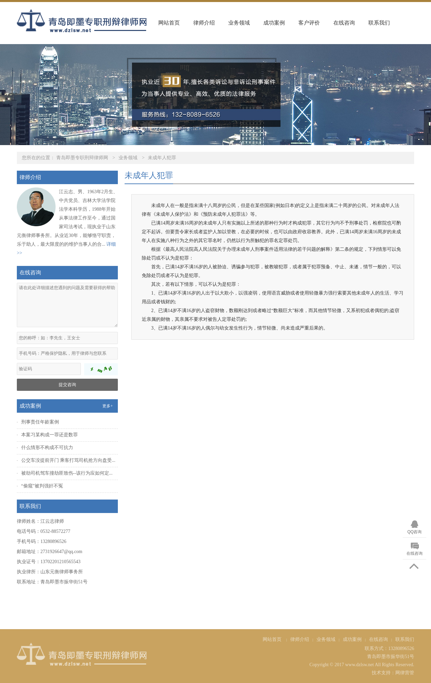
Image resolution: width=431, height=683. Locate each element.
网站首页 (169, 23)
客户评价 (309, 23)
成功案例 (274, 23)
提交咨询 (67, 384)
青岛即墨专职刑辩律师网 (82, 157)
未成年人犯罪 (162, 157)
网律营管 (404, 672)
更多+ (107, 406)
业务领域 (239, 23)
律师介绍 (204, 23)
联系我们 (379, 23)
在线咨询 (344, 23)
